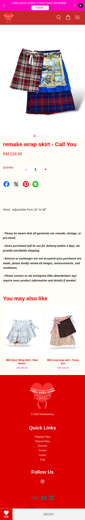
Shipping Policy (42, 436)
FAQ (42, 459)
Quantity (8, 167)
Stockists (42, 446)
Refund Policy (42, 441)
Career (42, 455)
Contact (43, 450)
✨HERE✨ (40, 7)
